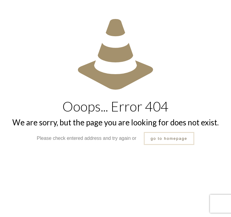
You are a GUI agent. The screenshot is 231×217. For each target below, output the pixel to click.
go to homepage (169, 138)
